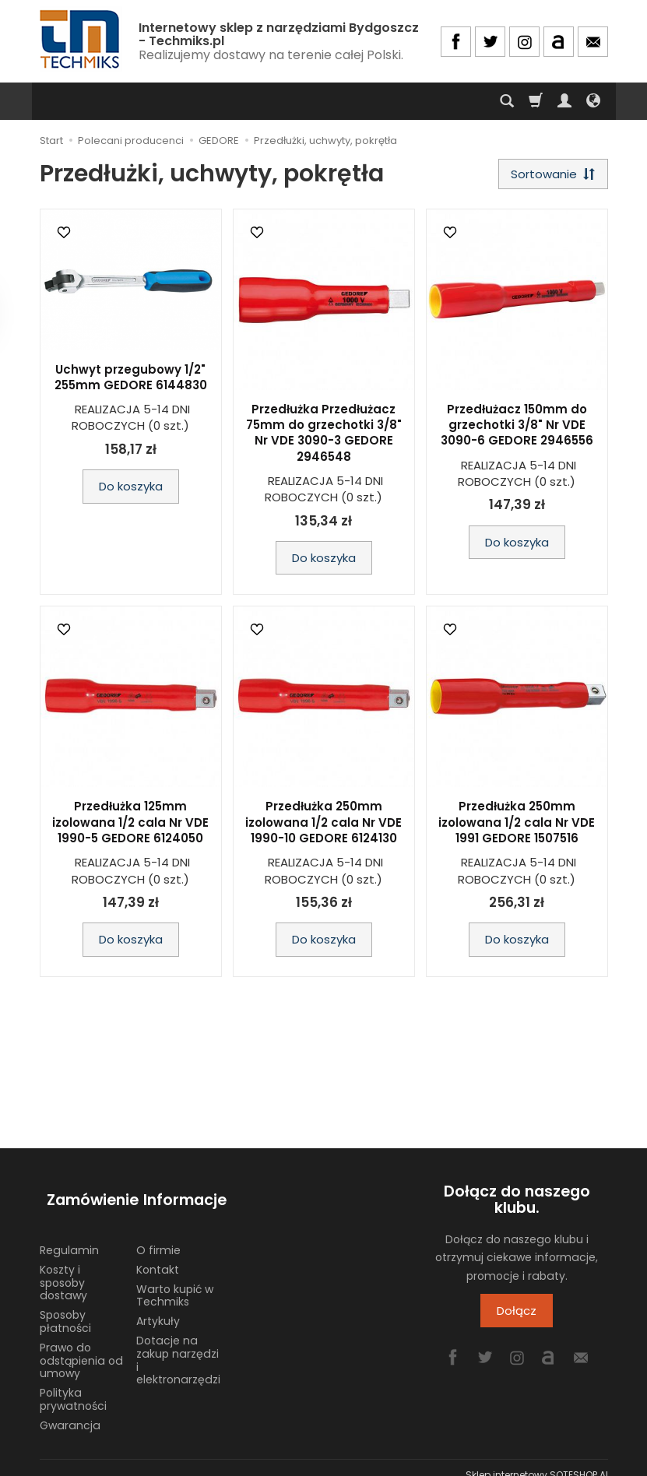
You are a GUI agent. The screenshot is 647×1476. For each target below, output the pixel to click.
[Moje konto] (564, 101)
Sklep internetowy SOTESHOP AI (537, 1460)
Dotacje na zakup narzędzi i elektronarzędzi (178, 1346)
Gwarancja (70, 1410)
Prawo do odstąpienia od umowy (81, 1346)
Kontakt (157, 1255)
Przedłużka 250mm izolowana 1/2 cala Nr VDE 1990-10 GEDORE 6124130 (323, 826)
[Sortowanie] (549, 175)
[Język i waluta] (593, 101)
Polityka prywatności (73, 1385)
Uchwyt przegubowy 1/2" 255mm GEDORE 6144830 (131, 380)
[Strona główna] (81, 39)
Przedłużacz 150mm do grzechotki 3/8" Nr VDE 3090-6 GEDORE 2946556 (517, 428)
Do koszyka (131, 490)
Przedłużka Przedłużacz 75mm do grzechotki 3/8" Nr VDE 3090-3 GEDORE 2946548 (324, 436)
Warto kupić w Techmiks (174, 1281)
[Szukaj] (507, 101)
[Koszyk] (535, 101)
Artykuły (158, 1307)
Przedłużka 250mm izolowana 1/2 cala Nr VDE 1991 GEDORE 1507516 (516, 826)
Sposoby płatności (65, 1307)
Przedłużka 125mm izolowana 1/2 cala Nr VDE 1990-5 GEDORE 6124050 (130, 826)
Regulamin (69, 1236)
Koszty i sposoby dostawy (63, 1268)
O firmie (158, 1236)
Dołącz (516, 1314)
